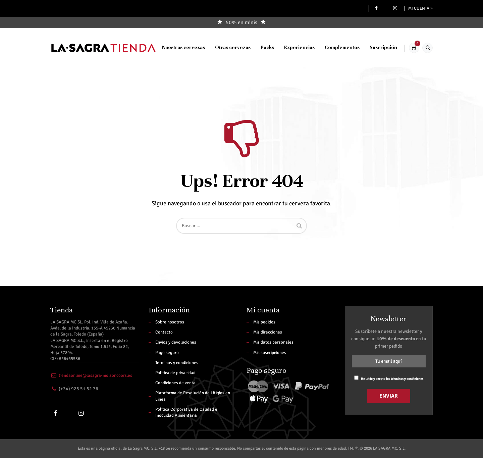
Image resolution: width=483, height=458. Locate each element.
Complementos (336, 86)
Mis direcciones (267, 332)
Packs (262, 86)
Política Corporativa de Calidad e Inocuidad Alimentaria (186, 412)
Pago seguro (167, 352)
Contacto (164, 332)
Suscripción (378, 86)
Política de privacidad (175, 372)
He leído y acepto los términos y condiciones (392, 379)
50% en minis (241, 22)
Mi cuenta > (420, 8)
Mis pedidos (264, 322)
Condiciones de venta (175, 383)
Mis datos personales (273, 342)
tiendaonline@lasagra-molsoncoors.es (95, 375)
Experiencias (294, 86)
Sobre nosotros (169, 322)
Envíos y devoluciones (175, 342)
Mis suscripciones (269, 352)
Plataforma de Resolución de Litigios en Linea (192, 396)
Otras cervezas (227, 86)
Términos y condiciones (176, 362)
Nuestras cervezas (178, 86)
